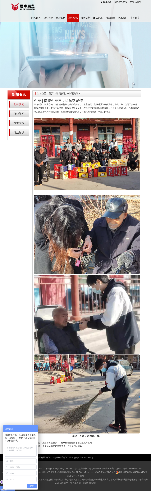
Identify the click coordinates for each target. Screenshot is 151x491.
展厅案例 (60, 17)
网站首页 (36, 17)
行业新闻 (19, 113)
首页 (51, 93)
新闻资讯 (73, 17)
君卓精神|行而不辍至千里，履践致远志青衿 (62, 446)
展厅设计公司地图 (75, 476)
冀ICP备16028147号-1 (105, 472)
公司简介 (48, 17)
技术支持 (19, 123)
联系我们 (122, 17)
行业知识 (19, 132)
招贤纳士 (110, 17)
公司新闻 (19, 104)
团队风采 (98, 17)
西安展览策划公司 (43, 457)
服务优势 (85, 17)
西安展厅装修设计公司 (63, 457)
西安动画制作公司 (83, 457)
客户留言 (135, 17)
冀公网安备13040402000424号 (133, 472)
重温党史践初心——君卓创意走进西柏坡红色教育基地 (67, 442)
